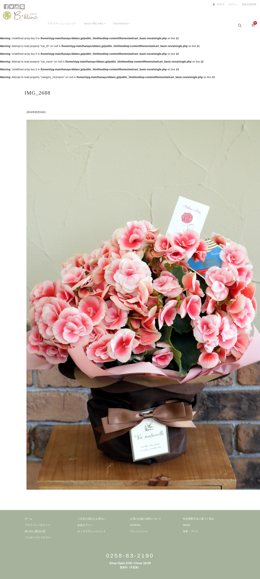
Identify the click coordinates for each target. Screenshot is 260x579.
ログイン (233, 4)
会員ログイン (85, 515)
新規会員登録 (249, 4)
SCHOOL (135, 515)
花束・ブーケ (190, 522)
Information (119, 16)
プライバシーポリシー (38, 515)
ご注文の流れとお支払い (91, 509)
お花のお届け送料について (145, 509)
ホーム (28, 509)
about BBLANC (91, 16)
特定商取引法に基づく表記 (198, 509)
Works (186, 515)
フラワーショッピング (56, 16)
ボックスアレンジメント (91, 522)
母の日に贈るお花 (35, 522)
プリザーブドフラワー (38, 528)
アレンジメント (139, 522)
